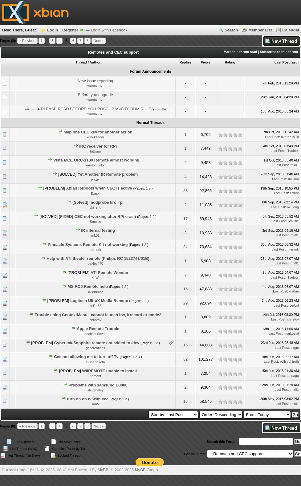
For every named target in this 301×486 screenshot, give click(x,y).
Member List (260, 30)
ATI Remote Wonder (109, 272)
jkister (95, 179)
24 (185, 246)
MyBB (103, 470)
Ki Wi (96, 278)
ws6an (294, 291)
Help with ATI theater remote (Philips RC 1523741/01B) (98, 258)
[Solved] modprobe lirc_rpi (97, 202)
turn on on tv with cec (87, 399)
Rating (230, 62)
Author (95, 62)
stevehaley (95, 390)
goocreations (95, 348)
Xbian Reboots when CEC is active (99, 188)
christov (95, 320)
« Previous (27, 41)
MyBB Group (146, 470)
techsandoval (95, 334)
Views (205, 62)
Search (231, 30)
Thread (81, 62)
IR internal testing (98, 230)
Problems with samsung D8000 (97, 385)
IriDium (95, 151)
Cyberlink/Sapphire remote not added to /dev (97, 343)
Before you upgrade (95, 94)
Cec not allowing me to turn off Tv (86, 356)
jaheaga (293, 376)
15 (185, 345)
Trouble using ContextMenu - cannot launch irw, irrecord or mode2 (98, 314)
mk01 (295, 165)
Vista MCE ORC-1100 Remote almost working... (98, 160)
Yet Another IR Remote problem (108, 174)
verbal (294, 305)
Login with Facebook (109, 30)
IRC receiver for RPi (98, 146)
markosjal (291, 333)
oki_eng (95, 207)
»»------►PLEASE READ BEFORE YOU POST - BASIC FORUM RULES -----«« (95, 109)
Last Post (282, 62)
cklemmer (95, 292)
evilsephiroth (95, 362)
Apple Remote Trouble (98, 328)
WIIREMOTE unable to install (109, 371)
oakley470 (95, 263)
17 (185, 218)
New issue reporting (95, 81)
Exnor (95, 193)
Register (70, 30)
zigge (295, 347)
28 (185, 190)
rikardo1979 (95, 86)
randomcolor (95, 165)
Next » (99, 41)
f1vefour (293, 151)
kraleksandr (95, 137)
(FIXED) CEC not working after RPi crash (97, 216)
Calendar (290, 30)
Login (52, 30)
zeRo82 (95, 306)
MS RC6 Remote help (87, 286)
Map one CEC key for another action (97, 132)
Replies (186, 62)
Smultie (95, 221)
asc (294, 62)
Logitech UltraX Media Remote (99, 300)
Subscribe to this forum (279, 52)
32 (185, 359)
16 (185, 289)
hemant (95, 376)
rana (95, 404)
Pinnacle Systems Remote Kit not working (88, 244)
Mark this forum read (240, 52)
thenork (95, 249)
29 (185, 303)
